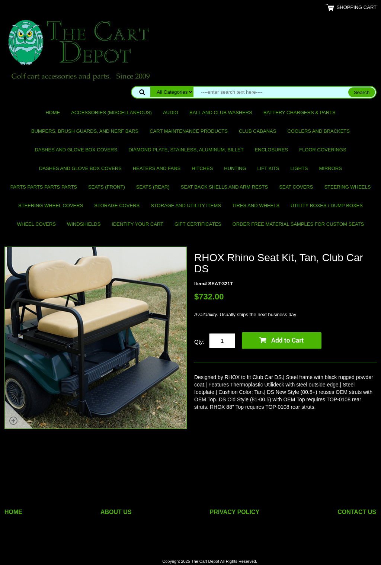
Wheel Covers (36, 224)
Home (52, 112)
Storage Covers (117, 205)
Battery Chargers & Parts (299, 112)
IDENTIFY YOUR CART (137, 224)
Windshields (83, 224)
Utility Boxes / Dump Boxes (327, 205)
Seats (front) (106, 187)
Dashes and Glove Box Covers (76, 150)
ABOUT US (116, 512)
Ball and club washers (220, 112)
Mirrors (330, 168)
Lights (299, 168)
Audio (170, 112)
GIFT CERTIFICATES (198, 224)
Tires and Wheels (255, 205)
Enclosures (271, 150)
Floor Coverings (322, 150)
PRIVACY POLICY (235, 512)
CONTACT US (356, 512)
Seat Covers (296, 187)
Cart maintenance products (189, 131)
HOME (13, 512)
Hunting (235, 168)
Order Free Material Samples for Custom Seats (298, 224)
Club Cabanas (257, 131)
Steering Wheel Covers (50, 205)
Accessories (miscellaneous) (111, 112)
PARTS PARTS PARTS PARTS (43, 187)
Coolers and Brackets (318, 131)
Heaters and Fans (156, 168)
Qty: (199, 341)
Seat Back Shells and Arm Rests (224, 187)
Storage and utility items (186, 205)
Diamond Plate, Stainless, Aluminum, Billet (185, 150)
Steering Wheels (347, 187)
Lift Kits (268, 168)
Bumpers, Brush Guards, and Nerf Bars (84, 131)
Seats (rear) (153, 187)
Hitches (202, 168)
